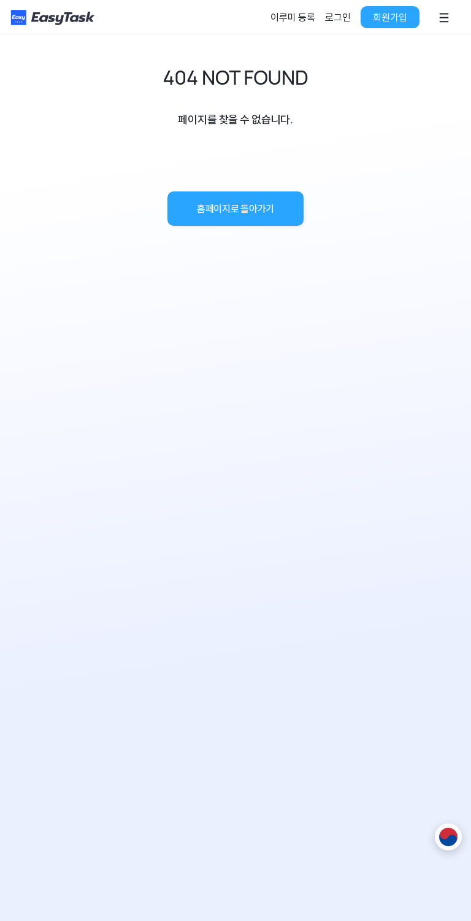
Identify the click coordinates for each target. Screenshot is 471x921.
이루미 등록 (292, 17)
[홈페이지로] (54, 17)
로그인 (338, 17)
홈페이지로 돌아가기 (235, 208)
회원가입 (390, 17)
